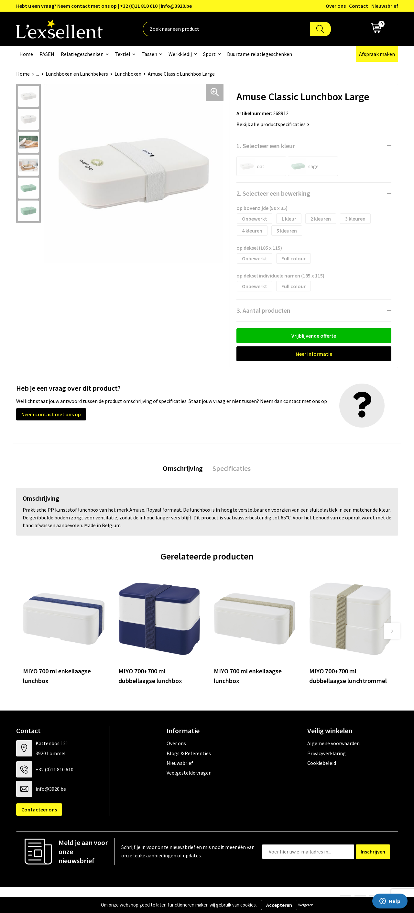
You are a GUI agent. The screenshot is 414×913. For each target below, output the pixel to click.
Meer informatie (314, 354)
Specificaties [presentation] (231, 468)
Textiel (122, 54)
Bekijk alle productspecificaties (273, 124)
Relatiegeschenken (82, 54)
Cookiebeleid (321, 763)
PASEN (46, 54)
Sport (209, 54)
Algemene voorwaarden (333, 743)
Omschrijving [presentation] (183, 468)
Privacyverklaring (326, 753)
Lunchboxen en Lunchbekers (77, 74)
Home (26, 54)
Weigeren (305, 904)
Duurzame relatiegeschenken (259, 54)
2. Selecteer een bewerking (273, 193)
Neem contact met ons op (51, 414)
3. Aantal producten (263, 310)
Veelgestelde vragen (189, 772)
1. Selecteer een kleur (265, 146)
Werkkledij (180, 54)
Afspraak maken (377, 54)
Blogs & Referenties (189, 753)
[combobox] (226, 29)
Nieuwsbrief (384, 6)
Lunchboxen (127, 74)
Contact (358, 6)
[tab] (183, 468)
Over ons (336, 6)
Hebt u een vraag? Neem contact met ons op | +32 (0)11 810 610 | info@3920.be (104, 6)
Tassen (149, 54)
